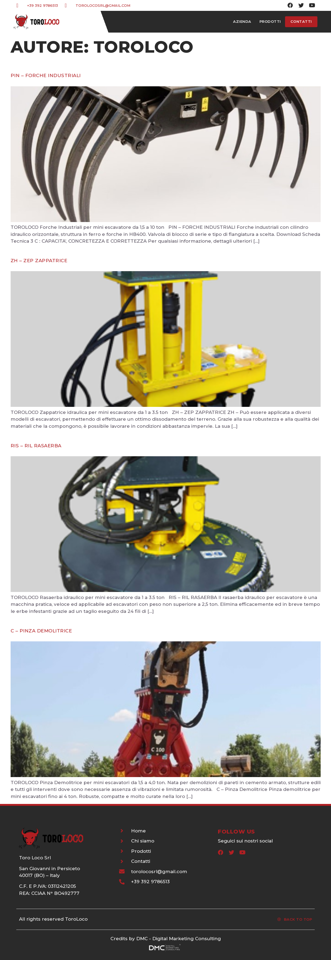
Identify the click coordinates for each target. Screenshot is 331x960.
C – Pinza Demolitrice (41, 630)
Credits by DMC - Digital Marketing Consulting (165, 938)
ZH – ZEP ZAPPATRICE (39, 260)
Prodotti (270, 21)
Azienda (242, 21)
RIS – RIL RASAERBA (36, 445)
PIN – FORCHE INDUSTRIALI (46, 75)
